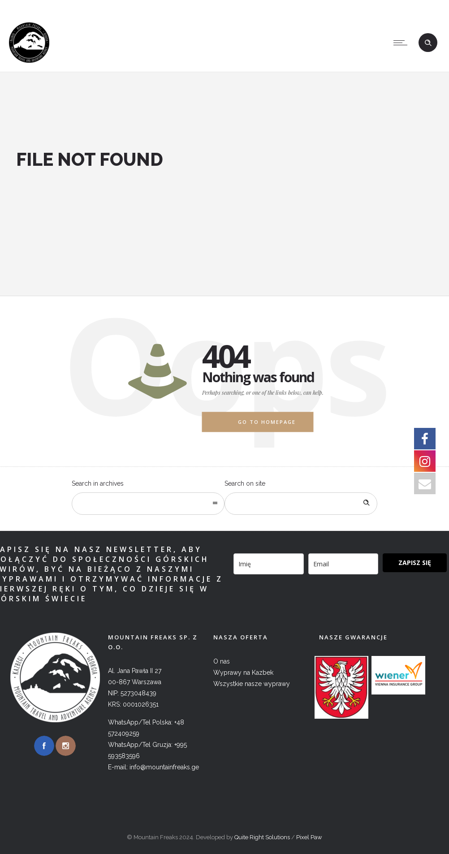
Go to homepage (267, 421)
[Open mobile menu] (402, 43)
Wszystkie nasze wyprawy (251, 683)
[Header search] (428, 43)
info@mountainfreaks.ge (399, 6)
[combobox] (148, 503)
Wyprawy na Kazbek (243, 672)
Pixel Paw (309, 837)
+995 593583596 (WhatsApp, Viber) (288, 6)
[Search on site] (300, 503)
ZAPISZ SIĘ (414, 562)
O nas (221, 661)
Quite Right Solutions (262, 837)
